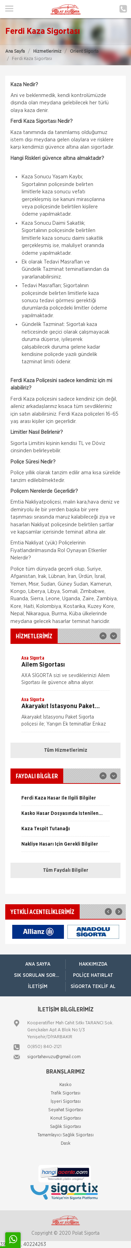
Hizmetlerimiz (47, 51)
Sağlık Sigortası (65, 1126)
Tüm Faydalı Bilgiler (65, 870)
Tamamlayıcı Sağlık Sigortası (65, 1135)
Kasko (65, 1085)
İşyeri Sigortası (66, 1101)
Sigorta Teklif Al (93, 986)
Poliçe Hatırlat (93, 975)
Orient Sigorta (84, 51)
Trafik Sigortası (65, 1093)
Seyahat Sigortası (65, 1110)
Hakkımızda (93, 964)
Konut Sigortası (65, 1118)
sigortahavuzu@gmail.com (54, 1057)
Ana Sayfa (15, 51)
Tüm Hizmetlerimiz (65, 750)
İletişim (38, 986)
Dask (66, 1143)
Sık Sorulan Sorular (39, 975)
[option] (65, 672)
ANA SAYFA (37, 964)
